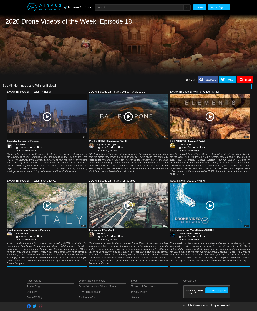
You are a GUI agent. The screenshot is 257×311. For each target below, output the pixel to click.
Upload (199, 7)
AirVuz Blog (33, 286)
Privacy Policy (139, 291)
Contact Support (217, 290)
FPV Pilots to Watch (90, 291)
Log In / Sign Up (219, 7)
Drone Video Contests (189, 233)
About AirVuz (34, 280)
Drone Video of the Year (92, 280)
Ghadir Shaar (185, 144)
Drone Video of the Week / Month (97, 286)
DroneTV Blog (34, 297)
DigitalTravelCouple (106, 144)
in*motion (20, 144)
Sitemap (135, 297)
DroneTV (32, 291)
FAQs (134, 280)
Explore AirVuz (87, 297)
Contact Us (189, 280)
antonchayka (22, 233)
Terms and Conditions (143, 286)
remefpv (101, 233)
